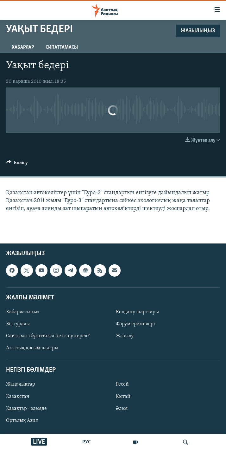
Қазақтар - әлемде (26, 408)
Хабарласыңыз (22, 312)
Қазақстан (17, 396)
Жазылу (125, 336)
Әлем (122, 408)
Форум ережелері (135, 324)
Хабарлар (23, 47)
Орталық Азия (22, 420)
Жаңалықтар (20, 384)
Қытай (123, 396)
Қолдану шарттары (137, 312)
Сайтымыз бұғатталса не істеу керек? (48, 336)
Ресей (122, 384)
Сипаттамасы (62, 47)
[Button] (17, 164)
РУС (86, 442)
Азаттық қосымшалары (32, 348)
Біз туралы (18, 324)
